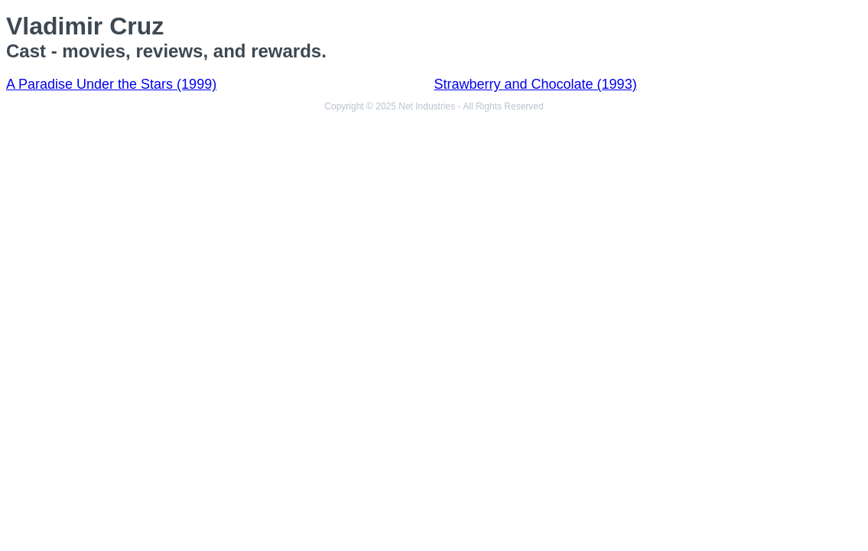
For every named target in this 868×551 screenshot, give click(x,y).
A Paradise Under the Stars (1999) (111, 84)
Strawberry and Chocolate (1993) (535, 84)
